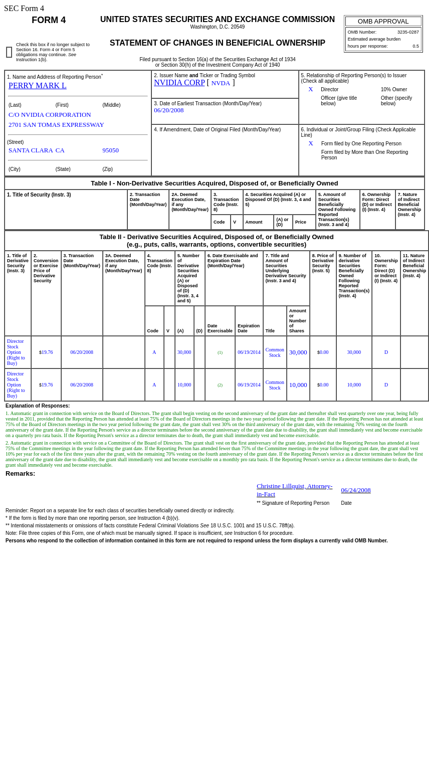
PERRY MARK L (38, 85)
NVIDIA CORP (179, 82)
